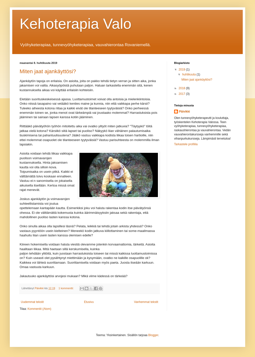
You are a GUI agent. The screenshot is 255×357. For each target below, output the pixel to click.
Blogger (153, 335)
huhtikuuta (189, 74)
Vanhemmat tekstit (146, 302)
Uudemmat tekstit (32, 302)
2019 (182, 69)
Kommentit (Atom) (39, 309)
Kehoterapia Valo (75, 23)
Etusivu (89, 302)
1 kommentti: (67, 288)
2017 (182, 94)
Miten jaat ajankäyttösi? (48, 71)
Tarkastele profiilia (186, 144)
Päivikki (184, 111)
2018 (182, 88)
